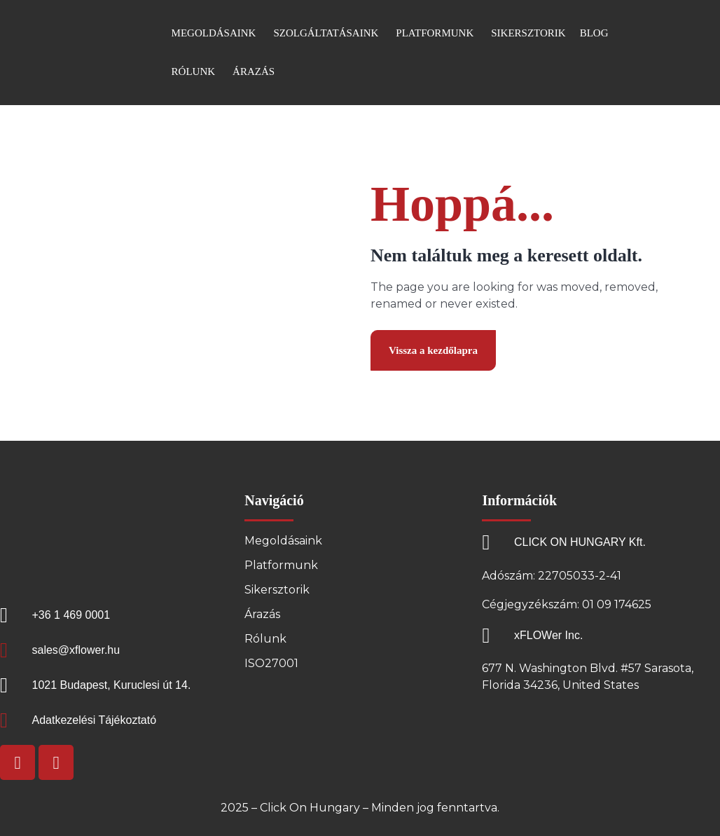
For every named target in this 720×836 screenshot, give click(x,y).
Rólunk (265, 638)
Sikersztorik (277, 589)
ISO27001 (271, 663)
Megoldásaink (283, 540)
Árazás (262, 614)
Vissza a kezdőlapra (433, 350)
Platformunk (281, 565)
